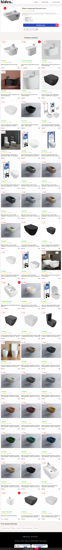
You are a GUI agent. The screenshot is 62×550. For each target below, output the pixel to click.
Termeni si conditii (19, 541)
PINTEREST (34, 537)
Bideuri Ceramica (16, 528)
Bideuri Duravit (6, 528)
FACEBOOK (26, 537)
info (19, 67)
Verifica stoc (47, 25)
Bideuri (36, 2)
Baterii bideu (45, 2)
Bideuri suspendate (27, 528)
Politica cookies (43, 541)
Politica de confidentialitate (31, 541)
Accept (36, 549)
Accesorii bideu (56, 2)
